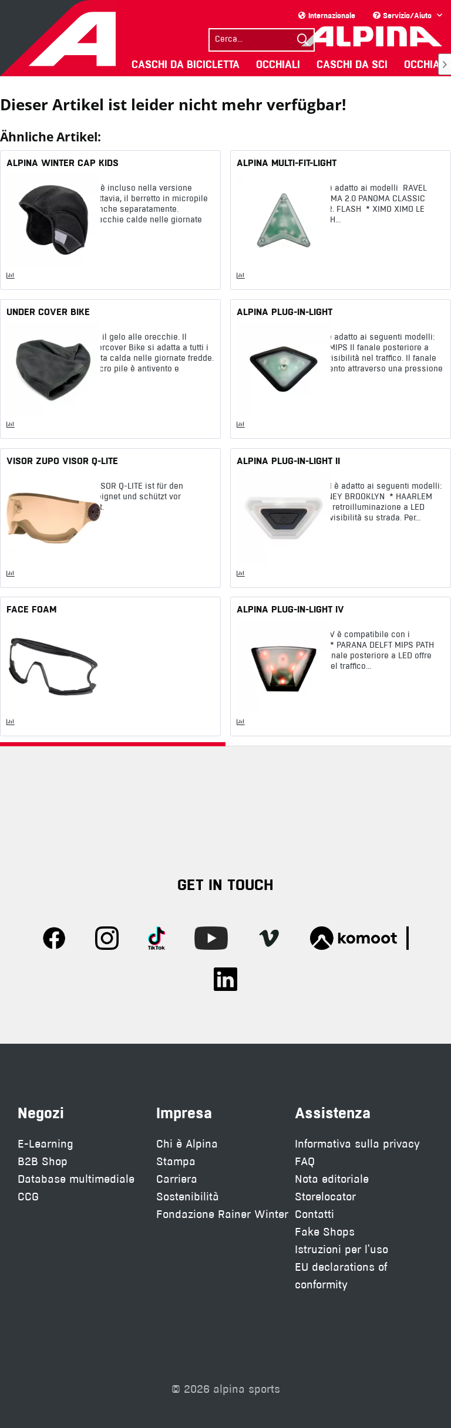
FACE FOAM (31, 609)
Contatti (314, 1214)
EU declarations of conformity (341, 1275)
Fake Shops (325, 1231)
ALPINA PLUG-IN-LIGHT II (288, 460)
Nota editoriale (332, 1179)
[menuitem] (261, 38)
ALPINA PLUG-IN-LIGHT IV (290, 609)
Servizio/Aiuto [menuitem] (403, 15)
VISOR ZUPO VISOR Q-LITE (62, 460)
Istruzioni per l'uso (341, 1249)
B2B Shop (43, 1161)
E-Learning (45, 1143)
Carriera (176, 1179)
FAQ (305, 1161)
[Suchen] (303, 40)
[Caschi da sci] (352, 64)
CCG (28, 1196)
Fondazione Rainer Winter (222, 1214)
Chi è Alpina (187, 1143)
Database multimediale (76, 1179)
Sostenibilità (187, 1196)
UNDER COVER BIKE (48, 311)
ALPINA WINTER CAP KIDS (62, 162)
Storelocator (325, 1196)
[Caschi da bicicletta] (185, 64)
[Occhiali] (278, 64)
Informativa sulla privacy (357, 1143)
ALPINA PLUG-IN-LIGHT (284, 311)
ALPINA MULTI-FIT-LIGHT (286, 162)
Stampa (176, 1161)
